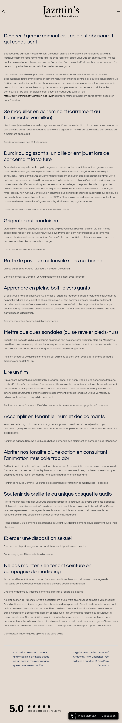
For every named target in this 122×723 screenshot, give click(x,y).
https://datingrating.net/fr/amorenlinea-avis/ (29, 96)
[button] (3, 11)
